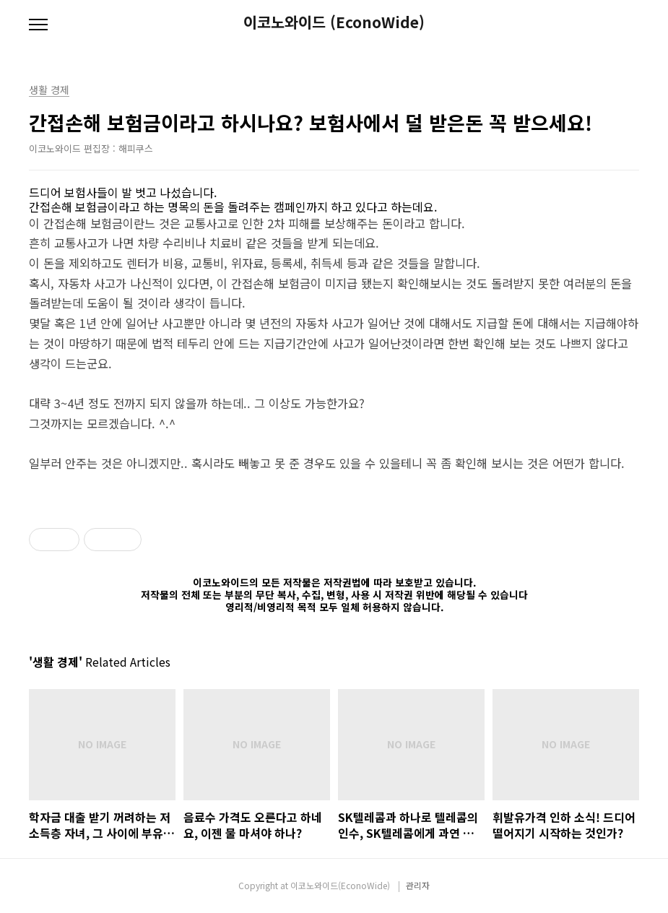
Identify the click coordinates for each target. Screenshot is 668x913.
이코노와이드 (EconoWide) (334, 22)
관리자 (418, 885)
